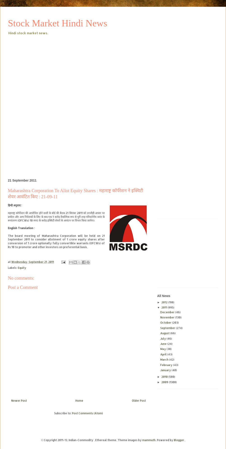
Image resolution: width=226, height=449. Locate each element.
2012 (164, 302)
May (163, 349)
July (163, 338)
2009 (165, 382)
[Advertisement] (69, 69)
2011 (164, 307)
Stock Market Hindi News (57, 23)
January (166, 370)
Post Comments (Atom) (87, 413)
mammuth (149, 440)
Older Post (139, 400)
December (167, 312)
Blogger (179, 440)
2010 (164, 376)
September (168, 328)
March (164, 359)
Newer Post (19, 400)
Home (79, 400)
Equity (22, 267)
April (163, 354)
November (167, 317)
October (166, 322)
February (166, 365)
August (165, 333)
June (163, 343)
